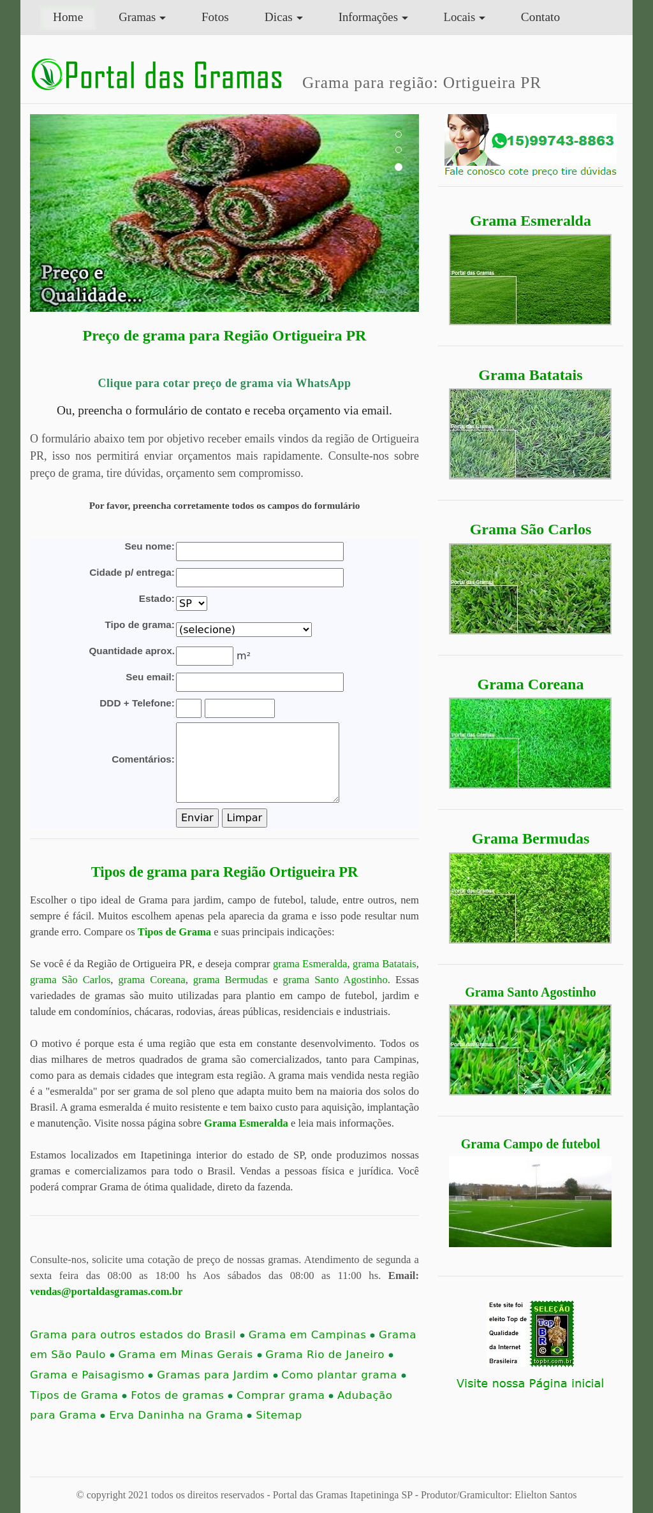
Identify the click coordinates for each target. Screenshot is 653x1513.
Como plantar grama (343, 1375)
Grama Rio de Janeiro (329, 1355)
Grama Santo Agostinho (530, 992)
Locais (460, 17)
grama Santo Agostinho (335, 980)
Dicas (279, 17)
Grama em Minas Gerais (190, 1355)
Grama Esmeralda (530, 220)
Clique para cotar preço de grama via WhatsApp (224, 383)
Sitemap (279, 1415)
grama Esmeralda (310, 964)
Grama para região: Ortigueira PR (421, 82)
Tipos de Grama (174, 932)
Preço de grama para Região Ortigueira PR (225, 335)
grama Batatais (384, 964)
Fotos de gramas (182, 1395)
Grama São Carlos (531, 529)
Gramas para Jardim (217, 1375)
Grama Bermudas (531, 838)
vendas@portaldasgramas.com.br (106, 1291)
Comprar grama (285, 1395)
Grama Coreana (531, 684)
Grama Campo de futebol (530, 1144)
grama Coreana (151, 980)
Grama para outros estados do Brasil (137, 1335)
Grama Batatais (530, 375)
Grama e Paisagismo (91, 1375)
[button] (59, 213)
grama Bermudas (230, 980)
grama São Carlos (70, 980)
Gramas (137, 17)
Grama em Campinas (312, 1335)
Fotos (215, 17)
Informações (368, 17)
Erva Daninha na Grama (180, 1415)
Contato (540, 17)
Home (74, 16)
